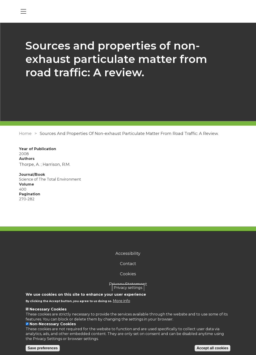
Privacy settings (128, 287)
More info (121, 301)
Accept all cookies (213, 348)
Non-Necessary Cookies (53, 324)
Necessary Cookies (48, 309)
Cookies (128, 273)
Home (25, 133)
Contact (128, 263)
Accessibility (128, 253)
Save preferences (43, 348)
